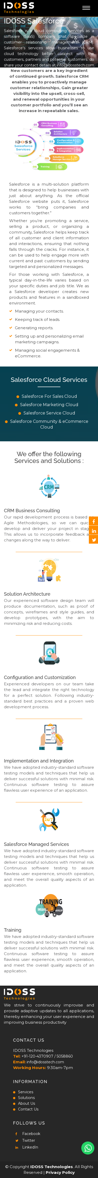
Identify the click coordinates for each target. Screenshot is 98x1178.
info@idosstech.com (75, 65)
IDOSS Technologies (51, 1166)
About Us (24, 1103)
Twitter (24, 1140)
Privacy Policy (60, 1172)
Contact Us (25, 1109)
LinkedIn (25, 1147)
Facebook (26, 1133)
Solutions (24, 1097)
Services (23, 1092)
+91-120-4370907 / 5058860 (47, 1056)
